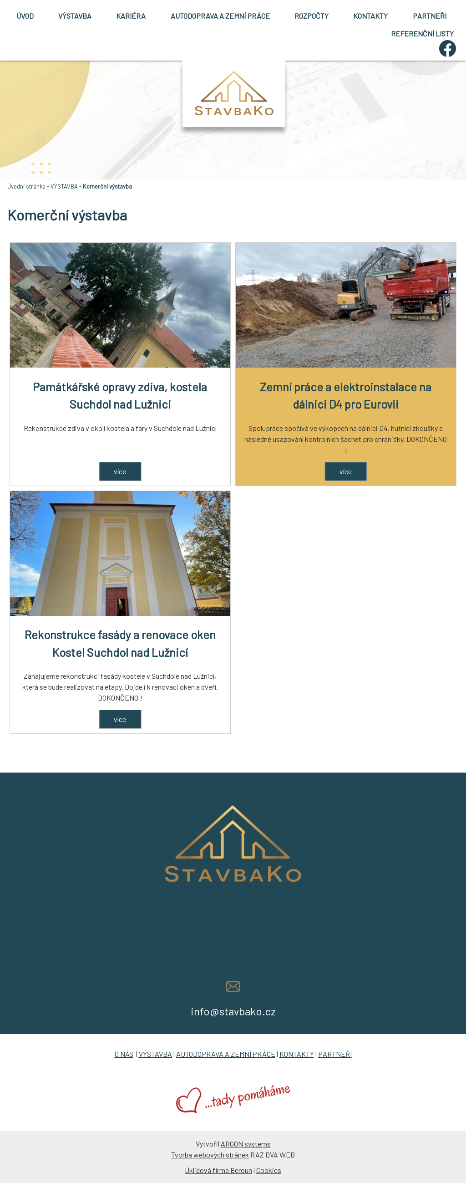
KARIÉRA (131, 15)
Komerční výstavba (107, 186)
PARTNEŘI (429, 15)
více (120, 471)
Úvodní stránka (26, 186)
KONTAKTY (370, 15)
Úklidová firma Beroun (218, 1170)
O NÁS (124, 1054)
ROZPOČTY (311, 15)
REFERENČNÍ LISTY (422, 33)
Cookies (268, 1170)
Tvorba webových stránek (210, 1154)
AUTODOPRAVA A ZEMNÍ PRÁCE (220, 15)
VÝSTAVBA (74, 15)
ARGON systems (246, 1143)
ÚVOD (25, 15)
